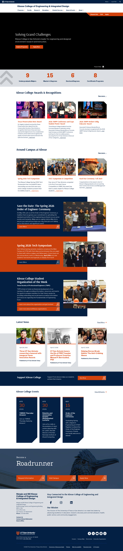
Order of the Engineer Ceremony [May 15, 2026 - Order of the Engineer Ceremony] (70, 415)
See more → (102, 96)
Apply (107, 14)
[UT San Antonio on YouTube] (97, 533)
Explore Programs (21, 47)
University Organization (99, 539)
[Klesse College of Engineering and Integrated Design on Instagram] (61, 503)
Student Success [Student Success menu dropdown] (57, 10)
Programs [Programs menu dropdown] (21, 10)
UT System (96, 547)
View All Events (101, 392)
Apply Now (36, 47)
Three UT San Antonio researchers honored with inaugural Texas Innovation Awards (30, 354)
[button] (120, 1)
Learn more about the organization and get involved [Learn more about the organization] (39, 304)
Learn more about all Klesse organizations (39, 309)
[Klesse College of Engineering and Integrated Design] (43, 5)
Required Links (87, 547)
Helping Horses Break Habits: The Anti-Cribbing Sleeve (92, 353)
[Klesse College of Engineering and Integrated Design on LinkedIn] (72, 503)
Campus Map (81, 539)
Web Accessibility (76, 547)
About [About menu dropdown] (80, 10)
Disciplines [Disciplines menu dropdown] (45, 10)
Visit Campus (62, 478)
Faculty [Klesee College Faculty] (29, 10)
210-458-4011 (27, 538)
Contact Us (19, 517)
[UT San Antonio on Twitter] (93, 533)
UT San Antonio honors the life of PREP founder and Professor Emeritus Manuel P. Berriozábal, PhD (60, 355)
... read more (31, 137)
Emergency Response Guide (56, 547)
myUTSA (113, 1)
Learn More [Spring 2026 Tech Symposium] (39, 262)
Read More (102, 322)
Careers (74, 539)
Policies (68, 547)
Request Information (31, 478)
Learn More (39, 226)
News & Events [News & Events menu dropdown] (70, 10)
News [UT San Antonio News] (106, 1)
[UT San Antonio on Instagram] (105, 533)
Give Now (92, 378)
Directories (89, 539)
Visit (101, 14)
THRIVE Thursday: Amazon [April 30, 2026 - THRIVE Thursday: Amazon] (26, 414)
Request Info (94, 14)
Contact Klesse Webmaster (24, 519)
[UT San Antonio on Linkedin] (101, 533)
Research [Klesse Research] (37, 10)
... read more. (34, 191)
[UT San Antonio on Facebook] (89, 533)
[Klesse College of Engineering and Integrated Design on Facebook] (51, 503)
